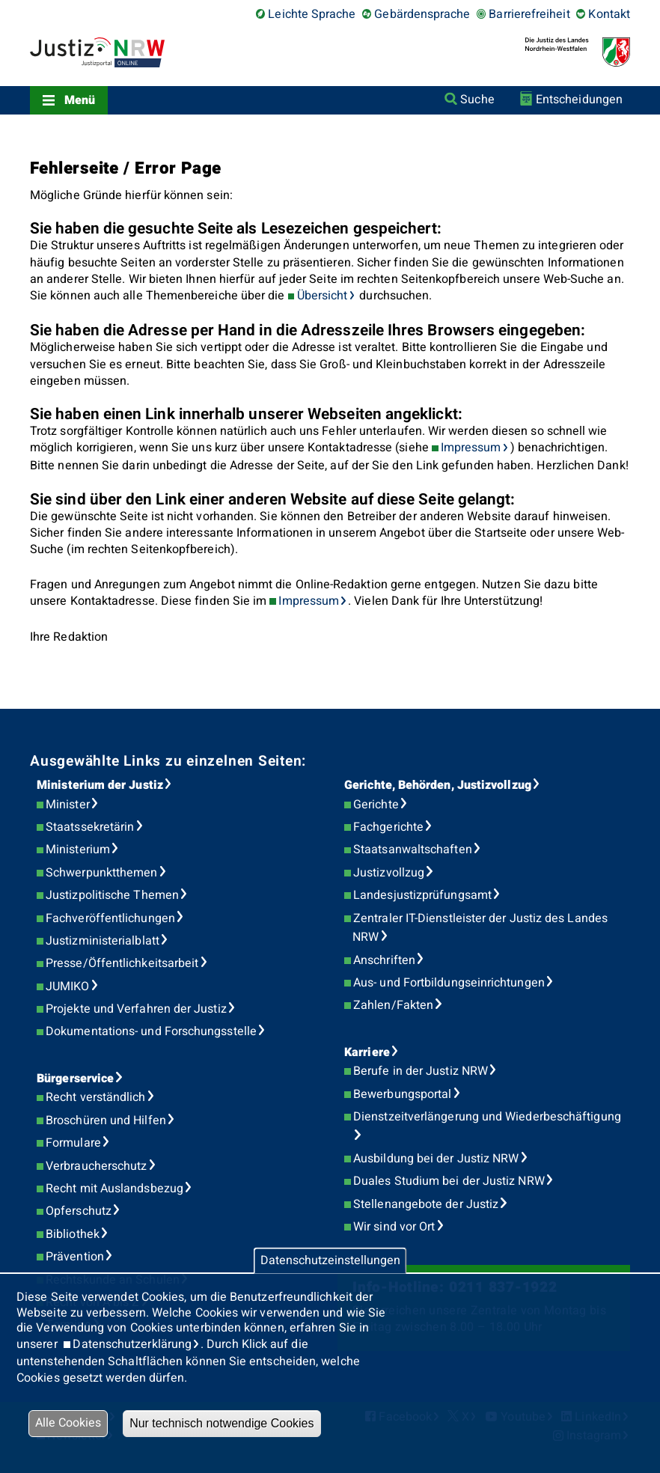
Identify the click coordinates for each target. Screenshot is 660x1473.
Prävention (75, 1257)
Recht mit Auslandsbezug (114, 1189)
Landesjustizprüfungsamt (422, 895)
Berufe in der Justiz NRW (420, 1071)
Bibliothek (73, 1234)
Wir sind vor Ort (394, 1227)
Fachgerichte (388, 827)
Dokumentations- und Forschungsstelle (151, 1031)
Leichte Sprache (311, 14)
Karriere (367, 1052)
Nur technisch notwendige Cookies (221, 1423)
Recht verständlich (95, 1097)
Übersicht (322, 295)
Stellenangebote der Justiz (425, 1204)
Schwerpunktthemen (101, 873)
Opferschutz (78, 1211)
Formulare (73, 1143)
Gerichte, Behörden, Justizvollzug (437, 785)
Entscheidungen (579, 100)
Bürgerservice (75, 1079)
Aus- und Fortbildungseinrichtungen (449, 983)
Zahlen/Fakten (393, 1005)
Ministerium (78, 850)
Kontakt (609, 14)
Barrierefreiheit (529, 14)
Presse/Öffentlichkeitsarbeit (122, 963)
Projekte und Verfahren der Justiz (136, 1009)
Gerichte (376, 805)
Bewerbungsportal (402, 1094)
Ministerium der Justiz (100, 785)
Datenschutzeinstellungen (330, 1260)
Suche (477, 100)
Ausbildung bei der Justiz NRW (436, 1159)
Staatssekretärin (90, 827)
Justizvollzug (388, 873)
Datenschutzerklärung (132, 1344)
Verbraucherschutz (96, 1166)
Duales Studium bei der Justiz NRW (449, 1181)
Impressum (471, 447)
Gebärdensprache (422, 14)
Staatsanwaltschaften (412, 850)
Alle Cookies (68, 1423)
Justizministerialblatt (102, 941)
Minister (68, 805)
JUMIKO (67, 986)
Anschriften (384, 960)
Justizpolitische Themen (112, 895)
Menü (79, 100)
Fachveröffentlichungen (110, 918)
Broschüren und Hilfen (106, 1120)
